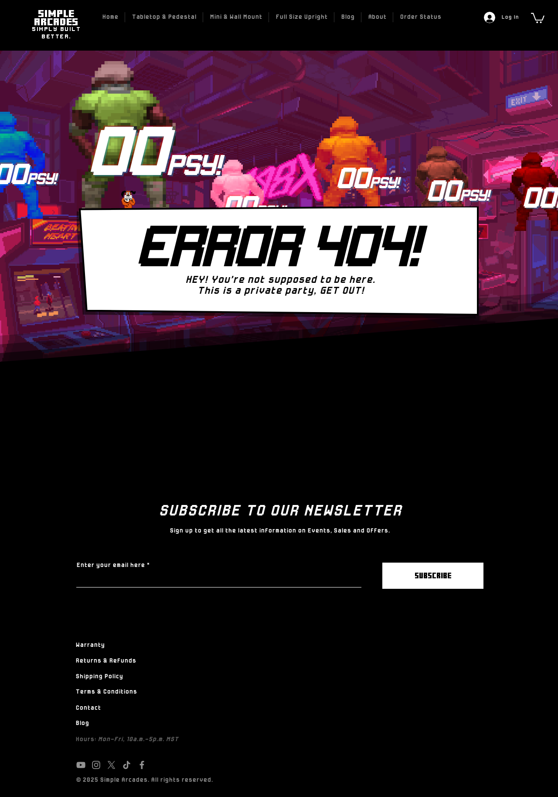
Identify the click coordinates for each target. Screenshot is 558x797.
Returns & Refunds (105, 661)
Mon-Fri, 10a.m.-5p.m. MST (138, 739)
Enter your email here (110, 566)
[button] (164, 17)
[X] (111, 764)
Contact (88, 708)
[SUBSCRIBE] (432, 576)
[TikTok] (126, 764)
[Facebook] (141, 764)
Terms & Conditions (106, 692)
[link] (537, 17)
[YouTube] (80, 764)
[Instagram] (96, 764)
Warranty (90, 645)
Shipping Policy (99, 676)
